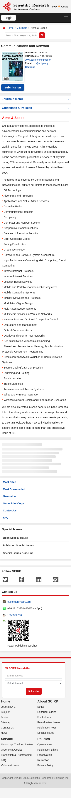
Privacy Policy (45, 765)
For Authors (44, 717)
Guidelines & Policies (35, 107)
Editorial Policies (46, 711)
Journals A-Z (8, 706)
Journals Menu (35, 99)
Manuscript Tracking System (17, 744)
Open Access (45, 744)
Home (10, 27)
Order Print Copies (11, 749)
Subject (5, 711)
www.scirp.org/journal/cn (38, 59)
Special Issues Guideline (18, 553)
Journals (22, 27)
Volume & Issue (10, 765)
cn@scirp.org (41, 63)
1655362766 (14, 615)
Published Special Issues (18, 545)
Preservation (44, 754)
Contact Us (10, 510)
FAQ (5, 517)
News (4, 732)
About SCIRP (47, 701)
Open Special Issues (15, 537)
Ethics (40, 706)
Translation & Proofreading (16, 754)
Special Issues (45, 732)
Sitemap (5, 722)
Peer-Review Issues (48, 722)
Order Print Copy (13, 503)
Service (7, 739)
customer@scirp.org (19, 601)
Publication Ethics (47, 749)
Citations (30, 67)
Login (8, 18)
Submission (12, 87)
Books (4, 717)
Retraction (43, 760)
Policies (43, 739)
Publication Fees (47, 727)
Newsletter (9, 496)
